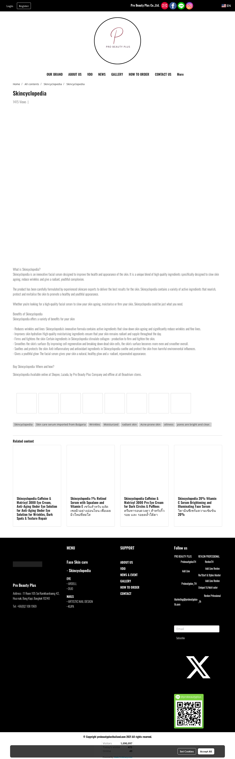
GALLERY (117, 74)
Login (9, 6)
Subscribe (180, 638)
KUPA (71, 606)
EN (226, 5)
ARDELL (72, 583)
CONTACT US (163, 74)
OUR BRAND (55, 74)
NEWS (102, 74)
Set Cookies (187, 751)
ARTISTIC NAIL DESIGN (80, 601)
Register (24, 6)
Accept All (206, 751)
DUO (70, 588)
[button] (189, 74)
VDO (90, 74)
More (180, 74)
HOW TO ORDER (139, 74)
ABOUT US (75, 74)
